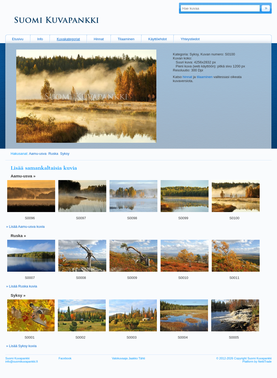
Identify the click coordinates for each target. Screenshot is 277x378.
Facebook (65, 358)
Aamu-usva (38, 154)
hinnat (187, 77)
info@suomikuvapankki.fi (21, 361)
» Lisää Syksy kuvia (21, 346)
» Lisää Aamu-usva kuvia (25, 227)
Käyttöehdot (157, 39)
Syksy (65, 154)
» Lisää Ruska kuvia (21, 286)
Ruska (53, 154)
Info (40, 39)
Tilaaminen (126, 39)
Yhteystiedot (190, 39)
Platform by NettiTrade (257, 361)
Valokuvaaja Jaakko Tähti (128, 358)
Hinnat (99, 39)
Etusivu (17, 39)
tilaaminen (205, 77)
